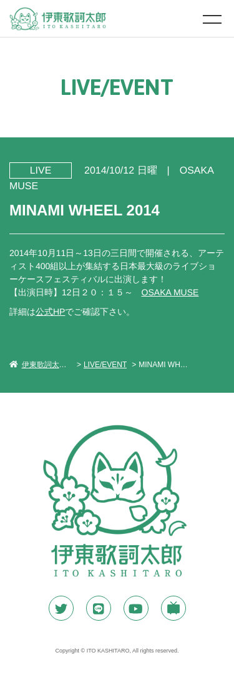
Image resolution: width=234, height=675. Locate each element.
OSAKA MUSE (170, 292)
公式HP (50, 312)
